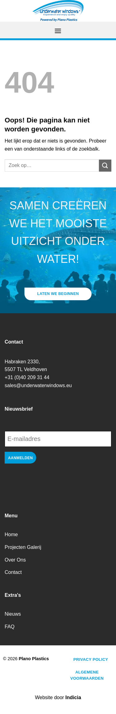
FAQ (10, 626)
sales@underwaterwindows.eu (38, 385)
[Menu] (58, 30)
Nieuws (13, 614)
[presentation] (52, 484)
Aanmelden (20, 458)
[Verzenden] (105, 166)
